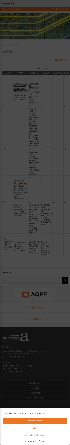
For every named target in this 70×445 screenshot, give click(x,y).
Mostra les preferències (35, 435)
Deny (35, 428)
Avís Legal (41, 441)
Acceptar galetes (35, 421)
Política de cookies (30, 441)
